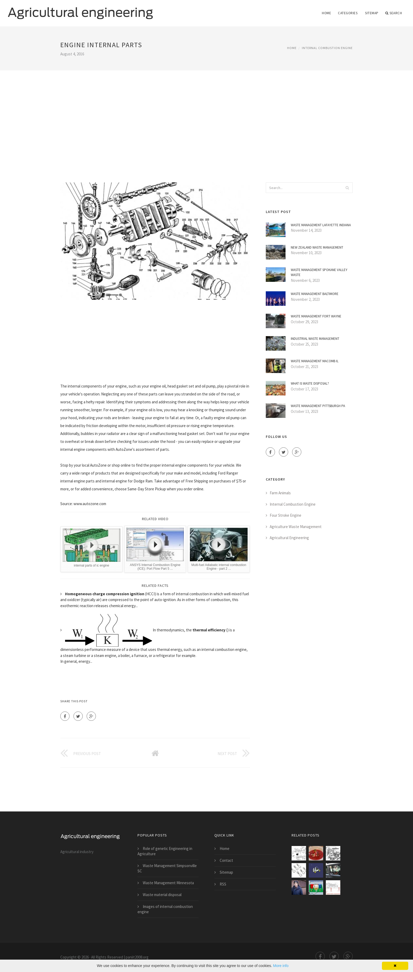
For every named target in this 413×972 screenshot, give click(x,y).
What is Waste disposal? (310, 383)
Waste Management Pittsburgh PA (318, 406)
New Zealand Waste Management (317, 247)
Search (393, 13)
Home (326, 13)
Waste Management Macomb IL (314, 361)
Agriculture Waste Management (296, 526)
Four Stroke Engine (285, 515)
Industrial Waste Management (315, 338)
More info (280, 966)
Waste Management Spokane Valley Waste (319, 272)
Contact (226, 860)
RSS (223, 884)
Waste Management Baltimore (314, 294)
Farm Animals (280, 492)
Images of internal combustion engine (165, 909)
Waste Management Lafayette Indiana (321, 225)
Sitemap (371, 13)
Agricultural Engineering (289, 537)
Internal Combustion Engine (327, 48)
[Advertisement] (206, 119)
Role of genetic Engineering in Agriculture (164, 851)
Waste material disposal (162, 894)
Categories (347, 13)
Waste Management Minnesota (168, 882)
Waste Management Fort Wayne (316, 316)
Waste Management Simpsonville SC (167, 868)
